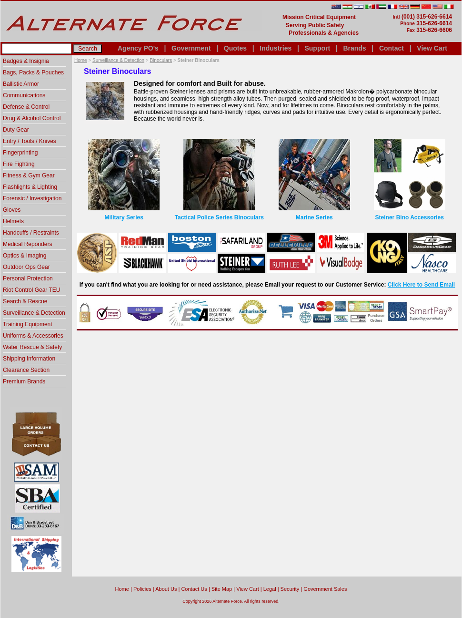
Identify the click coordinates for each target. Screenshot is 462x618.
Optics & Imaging (24, 255)
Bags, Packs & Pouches (33, 72)
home (122, 589)
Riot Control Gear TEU (31, 290)
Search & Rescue (25, 301)
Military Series (124, 217)
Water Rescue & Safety (32, 347)
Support (317, 48)
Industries (275, 48)
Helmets (13, 221)
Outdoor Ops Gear (26, 267)
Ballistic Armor (21, 84)
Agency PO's (138, 48)
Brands (354, 48)
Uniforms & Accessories (33, 335)
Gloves (11, 209)
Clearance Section (26, 370)
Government (191, 48)
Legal (269, 589)
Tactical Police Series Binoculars (219, 217)
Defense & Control (26, 106)
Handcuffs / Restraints (31, 232)
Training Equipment (27, 324)
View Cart (432, 48)
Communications (24, 95)
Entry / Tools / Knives (29, 141)
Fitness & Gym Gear (29, 175)
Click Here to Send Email (421, 284)
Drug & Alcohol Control (31, 118)
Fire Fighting (19, 164)
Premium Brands (24, 381)
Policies (142, 589)
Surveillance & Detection (118, 60)
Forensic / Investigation (32, 198)
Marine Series (314, 217)
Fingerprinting (20, 152)
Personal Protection (28, 278)
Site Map (221, 589)
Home (80, 60)
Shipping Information (29, 358)
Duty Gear (16, 129)
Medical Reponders (27, 244)
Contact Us (194, 589)
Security (290, 589)
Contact (391, 48)
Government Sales (325, 589)
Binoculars (161, 60)
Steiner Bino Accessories (409, 217)
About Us (166, 589)
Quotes (235, 48)
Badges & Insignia (26, 61)
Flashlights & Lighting (30, 187)
